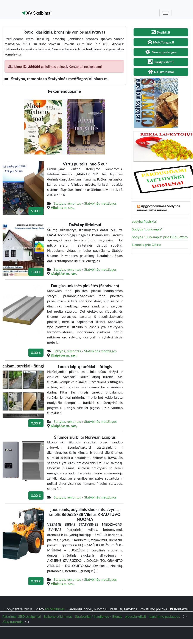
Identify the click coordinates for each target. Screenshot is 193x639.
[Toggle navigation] (165, 13)
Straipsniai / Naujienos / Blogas (98, 616)
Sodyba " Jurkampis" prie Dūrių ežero (160, 237)
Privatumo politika (154, 609)
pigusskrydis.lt (135, 616)
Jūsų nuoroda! (12, 621)
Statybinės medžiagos (100, 203)
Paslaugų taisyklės (124, 609)
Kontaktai (179, 609)
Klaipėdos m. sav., (64, 273)
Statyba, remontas (67, 203)
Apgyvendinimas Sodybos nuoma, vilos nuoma (158, 208)
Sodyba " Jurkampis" (147, 229)
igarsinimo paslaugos (164, 616)
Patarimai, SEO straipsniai (21, 616)
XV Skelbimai (36, 12)
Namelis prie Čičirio (146, 244)
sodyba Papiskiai (144, 221)
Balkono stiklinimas (58, 616)
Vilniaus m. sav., (63, 207)
